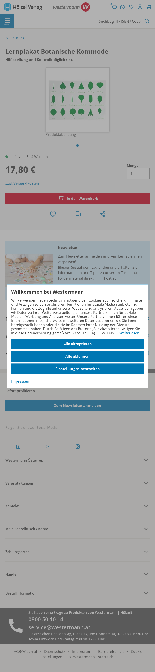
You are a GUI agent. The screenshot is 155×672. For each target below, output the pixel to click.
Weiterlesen (129, 333)
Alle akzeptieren (77, 343)
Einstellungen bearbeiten (77, 368)
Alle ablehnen (77, 356)
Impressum (20, 381)
